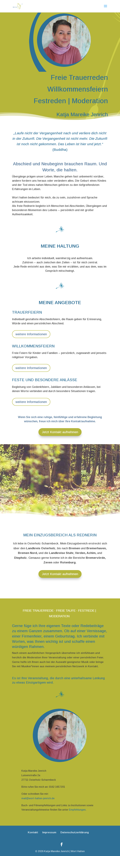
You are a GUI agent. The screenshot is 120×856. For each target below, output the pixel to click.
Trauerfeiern (27, 312)
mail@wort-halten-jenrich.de (38, 798)
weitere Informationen (31, 334)
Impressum (49, 832)
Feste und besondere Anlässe (44, 380)
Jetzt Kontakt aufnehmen (60, 432)
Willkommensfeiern (33, 346)
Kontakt (33, 832)
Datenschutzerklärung (74, 832)
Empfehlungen (77, 809)
